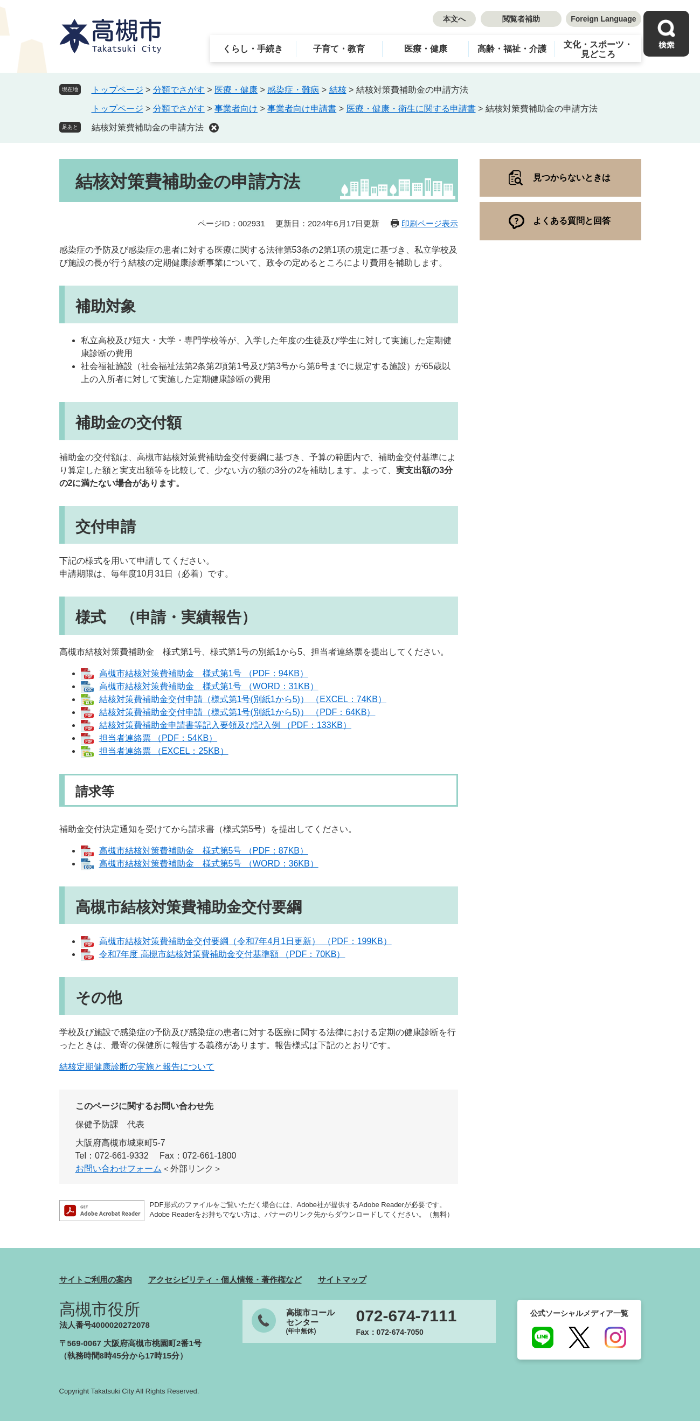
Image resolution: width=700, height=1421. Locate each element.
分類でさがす (179, 89)
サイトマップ (342, 1279)
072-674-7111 (406, 1316)
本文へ (454, 19)
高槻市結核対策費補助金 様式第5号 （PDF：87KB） (203, 850)
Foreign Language (603, 19)
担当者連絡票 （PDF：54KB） (158, 738)
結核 (337, 89)
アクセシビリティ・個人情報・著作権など (225, 1279)
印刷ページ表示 (429, 223)
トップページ (117, 89)
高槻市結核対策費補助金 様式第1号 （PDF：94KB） (203, 673)
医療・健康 (425, 48)
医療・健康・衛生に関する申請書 (411, 108)
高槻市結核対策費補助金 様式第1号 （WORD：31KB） (208, 686)
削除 (214, 128)
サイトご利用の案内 (95, 1279)
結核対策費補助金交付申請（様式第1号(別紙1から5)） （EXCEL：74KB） (242, 699)
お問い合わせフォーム (118, 1168)
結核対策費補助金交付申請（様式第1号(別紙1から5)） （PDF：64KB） (237, 712)
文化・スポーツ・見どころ (598, 49)
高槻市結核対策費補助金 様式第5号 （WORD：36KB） (208, 863)
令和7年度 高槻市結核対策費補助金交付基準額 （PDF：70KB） (222, 954)
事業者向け (236, 108)
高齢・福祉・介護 (511, 48)
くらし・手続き (253, 48)
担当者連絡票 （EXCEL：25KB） (163, 750)
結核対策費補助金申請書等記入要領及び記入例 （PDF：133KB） (225, 725)
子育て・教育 (339, 48)
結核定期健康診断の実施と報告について (136, 1066)
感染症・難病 (293, 89)
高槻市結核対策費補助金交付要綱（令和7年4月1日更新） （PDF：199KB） (245, 941)
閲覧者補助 (521, 19)
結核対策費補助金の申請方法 (148, 127)
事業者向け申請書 (301, 108)
